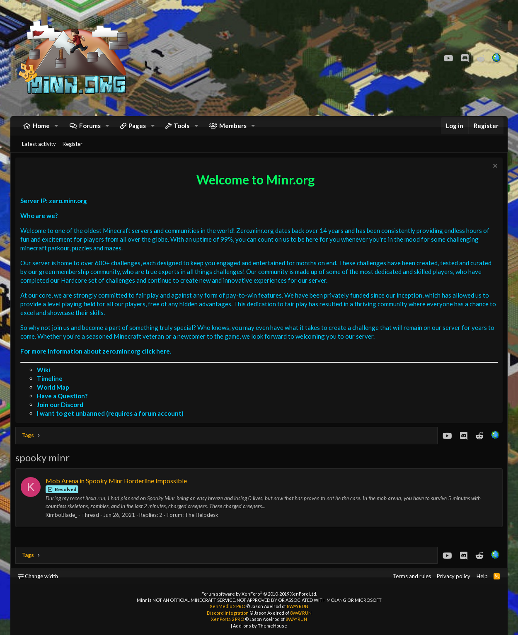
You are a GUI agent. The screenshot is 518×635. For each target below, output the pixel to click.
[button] (56, 128)
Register (72, 149)
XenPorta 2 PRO (227, 619)
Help (482, 576)
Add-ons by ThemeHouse (260, 625)
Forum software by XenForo (259, 593)
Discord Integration (228, 613)
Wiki (45, 377)
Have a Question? (64, 403)
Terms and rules (411, 576)
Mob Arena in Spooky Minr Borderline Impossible (118, 488)
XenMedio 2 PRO (227, 606)
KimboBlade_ (63, 522)
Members (233, 128)
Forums (90, 128)
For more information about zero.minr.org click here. (97, 358)
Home (41, 128)
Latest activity (39, 149)
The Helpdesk (203, 522)
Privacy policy (453, 576)
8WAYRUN (297, 606)
